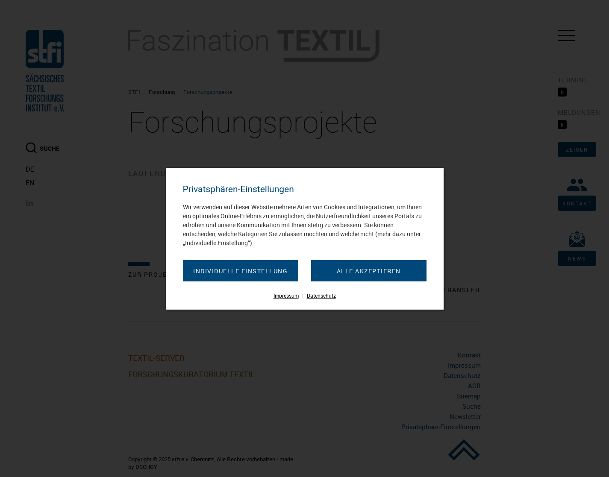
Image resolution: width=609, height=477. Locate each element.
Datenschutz (321, 295)
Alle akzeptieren (369, 271)
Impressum (286, 295)
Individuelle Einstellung (240, 271)
